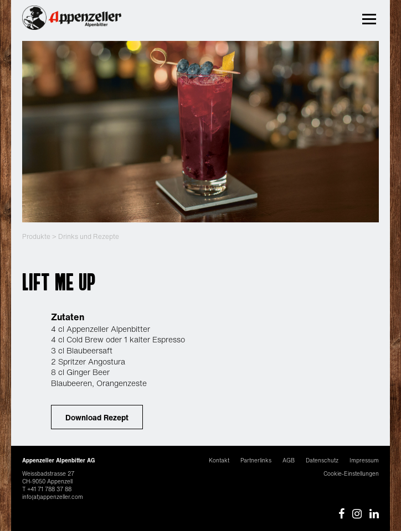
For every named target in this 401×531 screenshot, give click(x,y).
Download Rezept (96, 417)
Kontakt (219, 460)
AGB (288, 460)
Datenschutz (322, 460)
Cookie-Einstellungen (351, 474)
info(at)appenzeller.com (52, 497)
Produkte (36, 236)
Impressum (364, 460)
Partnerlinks (255, 460)
